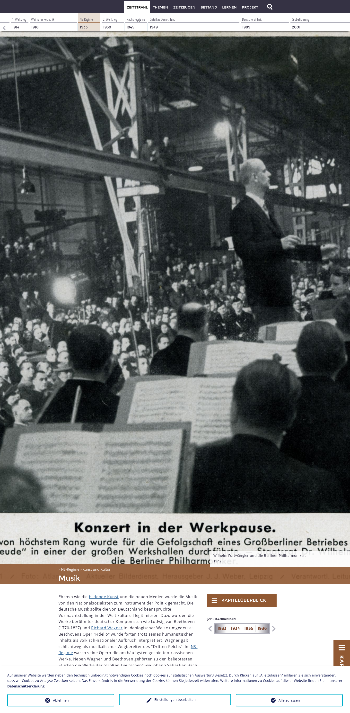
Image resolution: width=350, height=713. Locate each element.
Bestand (209, 7)
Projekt (250, 7)
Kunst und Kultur (96, 569)
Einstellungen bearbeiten (175, 699)
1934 (235, 628)
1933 (222, 628)
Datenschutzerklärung (25, 686)
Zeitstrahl (137, 7)
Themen (160, 7)
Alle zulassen (289, 700)
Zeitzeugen (184, 7)
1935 (248, 628)
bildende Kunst (104, 596)
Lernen (229, 7)
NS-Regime (70, 569)
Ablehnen (61, 700)
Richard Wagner (106, 628)
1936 (262, 628)
